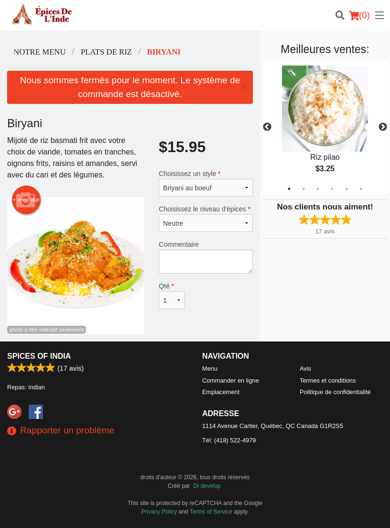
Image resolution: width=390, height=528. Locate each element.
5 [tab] (346, 189)
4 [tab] (332, 189)
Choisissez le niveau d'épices (206, 218)
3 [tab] (318, 189)
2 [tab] (303, 189)
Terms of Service (211, 511)
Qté (172, 295)
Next (383, 127)
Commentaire (206, 257)
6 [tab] (361, 189)
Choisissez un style (206, 183)
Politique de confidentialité (335, 392)
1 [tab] (289, 189)
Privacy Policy (159, 511)
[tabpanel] (325, 127)
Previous (267, 127)
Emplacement (220, 392)
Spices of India (39, 356)
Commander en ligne (230, 380)
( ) (359, 15)
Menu (209, 368)
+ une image (26, 200)
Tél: (229, 440)
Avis (305, 368)
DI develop (206, 486)
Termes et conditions (328, 380)
